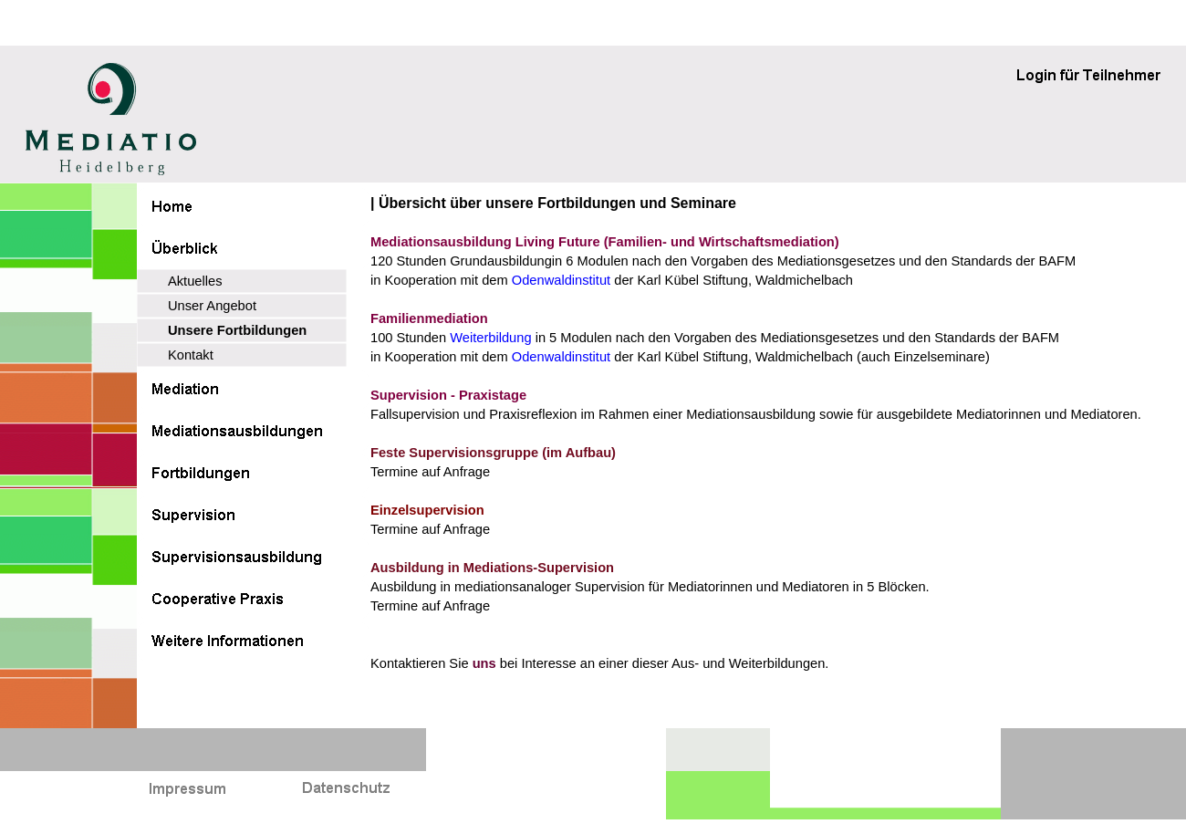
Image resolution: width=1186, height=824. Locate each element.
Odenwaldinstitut (563, 280)
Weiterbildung (490, 337)
